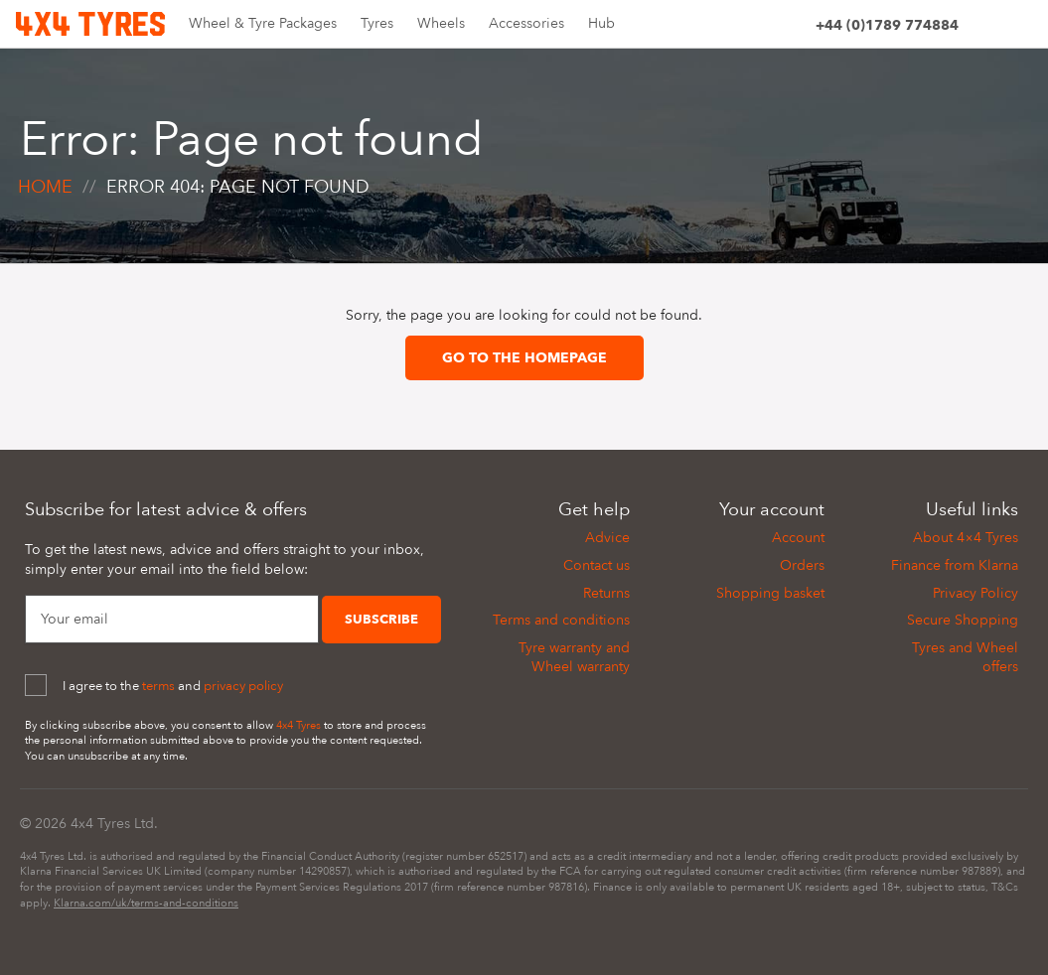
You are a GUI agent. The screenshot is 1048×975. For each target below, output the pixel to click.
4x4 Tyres (298, 725)
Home (45, 187)
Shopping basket (770, 593)
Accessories (526, 23)
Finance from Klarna (954, 565)
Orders (802, 565)
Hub (601, 23)
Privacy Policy (975, 593)
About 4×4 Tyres (965, 537)
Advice (607, 537)
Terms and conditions (561, 620)
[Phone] (887, 28)
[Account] (791, 28)
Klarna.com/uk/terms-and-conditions (146, 903)
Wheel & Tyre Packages (263, 23)
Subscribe (381, 619)
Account (798, 537)
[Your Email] (172, 619)
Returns (606, 593)
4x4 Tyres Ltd (112, 823)
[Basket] (1019, 28)
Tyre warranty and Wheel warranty (574, 657)
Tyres (377, 23)
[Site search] (983, 28)
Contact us (596, 565)
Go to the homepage (524, 357)
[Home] (90, 22)
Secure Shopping (962, 620)
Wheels (441, 23)
